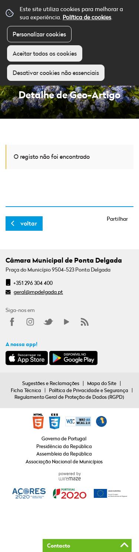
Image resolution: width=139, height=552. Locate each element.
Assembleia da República (64, 453)
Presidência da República (64, 446)
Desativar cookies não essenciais (56, 73)
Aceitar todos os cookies (45, 53)
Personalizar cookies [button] (39, 34)
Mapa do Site (101, 383)
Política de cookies (87, 17)
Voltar (28, 223)
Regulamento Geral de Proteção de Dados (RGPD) (69, 397)
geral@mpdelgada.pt (38, 291)
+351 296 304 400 (33, 282)
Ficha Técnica (26, 390)
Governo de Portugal (64, 438)
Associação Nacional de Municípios (64, 461)
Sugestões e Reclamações (50, 383)
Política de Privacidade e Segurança (88, 390)
